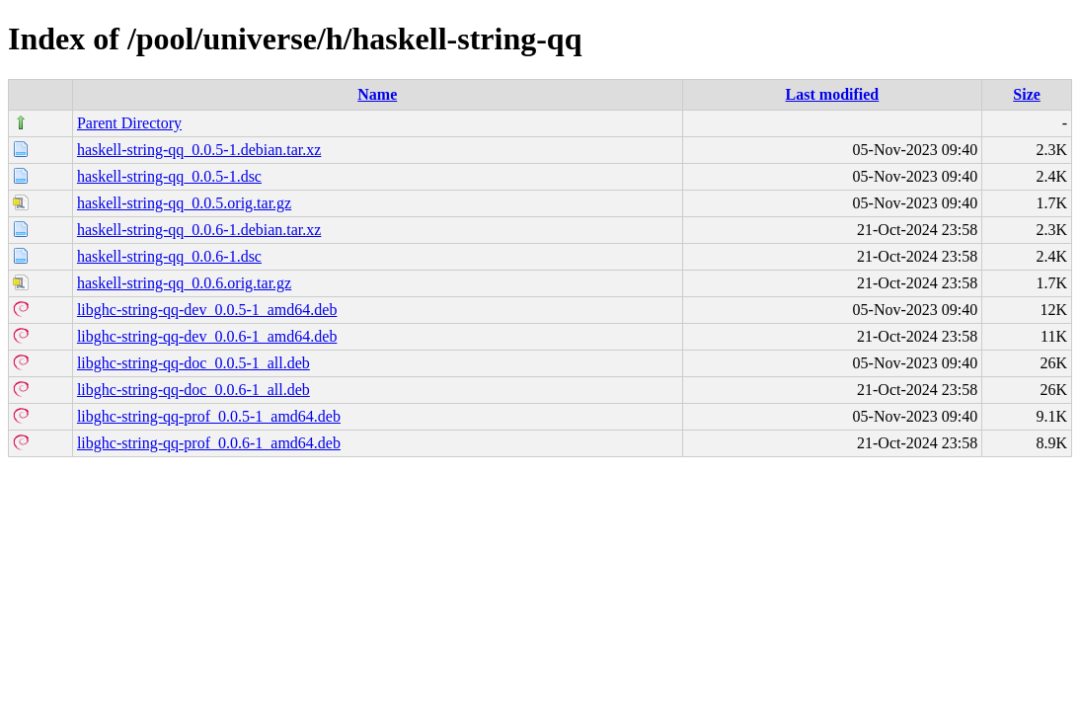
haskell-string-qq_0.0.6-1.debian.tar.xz (199, 229)
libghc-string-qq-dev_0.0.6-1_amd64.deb (207, 336)
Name (377, 94)
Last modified (833, 94)
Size (1027, 94)
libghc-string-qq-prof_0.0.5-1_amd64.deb (209, 416)
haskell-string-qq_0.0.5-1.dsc (169, 176)
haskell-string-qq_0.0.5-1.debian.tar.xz (199, 149)
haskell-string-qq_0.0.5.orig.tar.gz (184, 203)
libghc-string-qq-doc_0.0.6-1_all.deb (193, 389)
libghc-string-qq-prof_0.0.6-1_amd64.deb (209, 442)
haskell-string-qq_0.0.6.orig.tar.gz (184, 283)
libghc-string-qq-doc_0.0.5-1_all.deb (193, 363)
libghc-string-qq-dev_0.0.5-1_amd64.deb (207, 309)
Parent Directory (129, 123)
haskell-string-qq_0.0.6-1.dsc (169, 256)
